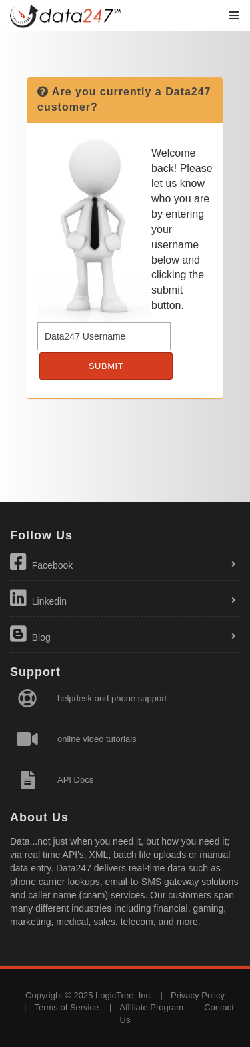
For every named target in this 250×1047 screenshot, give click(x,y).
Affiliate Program (151, 1007)
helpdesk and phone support (112, 698)
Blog (30, 634)
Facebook (41, 562)
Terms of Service (66, 1007)
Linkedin (38, 598)
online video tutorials (97, 739)
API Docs (75, 780)
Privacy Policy (198, 995)
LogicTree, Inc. (124, 995)
